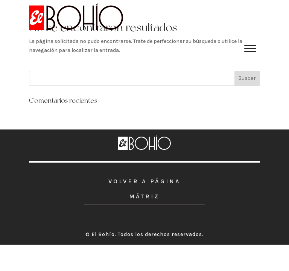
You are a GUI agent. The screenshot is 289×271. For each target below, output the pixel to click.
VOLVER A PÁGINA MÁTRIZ (144, 189)
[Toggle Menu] (250, 48)
